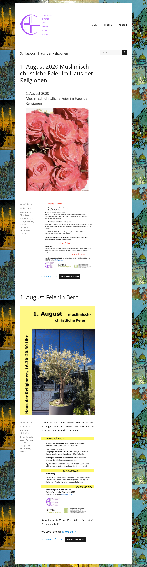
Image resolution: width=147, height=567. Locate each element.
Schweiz (24, 233)
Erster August (26, 440)
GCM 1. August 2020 (49, 276)
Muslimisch (25, 230)
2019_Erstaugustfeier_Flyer (52, 539)
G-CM (94, 24)
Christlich (29, 437)
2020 (31, 219)
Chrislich (29, 222)
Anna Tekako (26, 204)
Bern (22, 222)
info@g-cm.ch (68, 531)
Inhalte (108, 24)
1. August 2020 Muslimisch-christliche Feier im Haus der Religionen (56, 73)
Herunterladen (70, 277)
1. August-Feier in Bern (49, 297)
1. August (24, 219)
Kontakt (123, 24)
